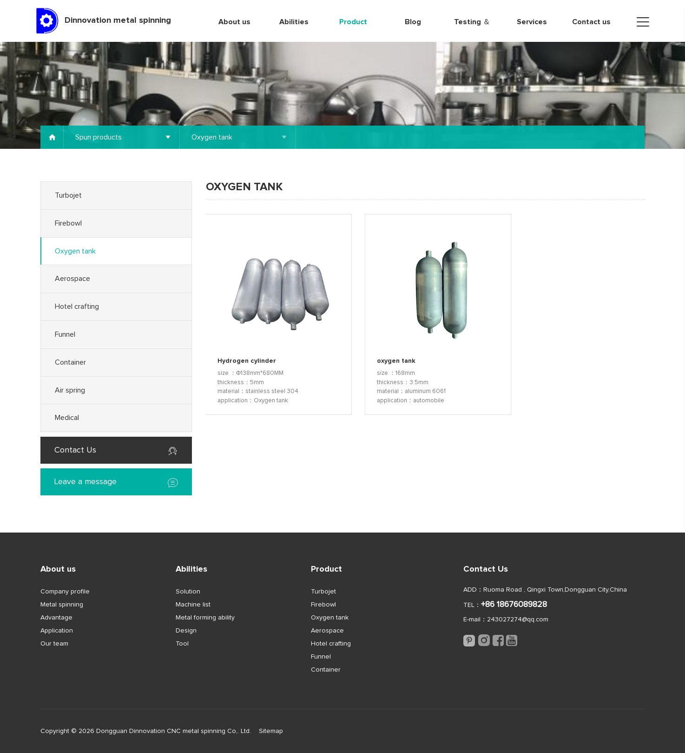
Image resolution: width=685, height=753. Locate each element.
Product (353, 22)
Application (56, 630)
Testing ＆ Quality (472, 30)
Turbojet (68, 195)
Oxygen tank (75, 251)
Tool (182, 643)
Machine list (193, 604)
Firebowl (68, 223)
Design (186, 630)
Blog (413, 22)
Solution (188, 591)
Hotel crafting (77, 306)
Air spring (70, 390)
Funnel (65, 334)
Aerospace (72, 278)
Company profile (65, 591)
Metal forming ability (205, 617)
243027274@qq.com (517, 619)
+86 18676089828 (514, 604)
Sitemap (271, 731)
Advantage (56, 617)
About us (234, 22)
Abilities (294, 22)
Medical (67, 417)
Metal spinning (61, 604)
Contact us (591, 22)
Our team (54, 643)
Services (532, 22)
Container (70, 362)
